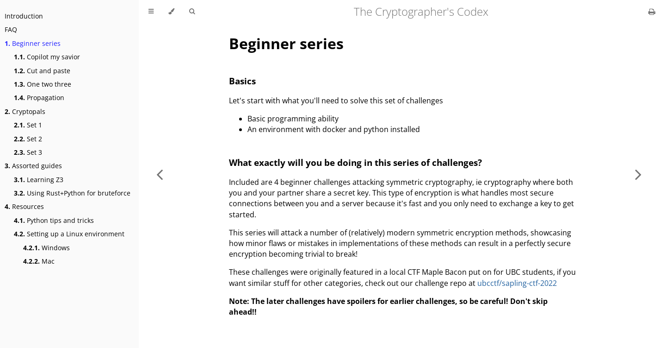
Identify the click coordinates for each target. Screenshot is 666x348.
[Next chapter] (638, 174)
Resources (24, 206)
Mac (39, 261)
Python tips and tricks (54, 220)
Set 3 (28, 152)
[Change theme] (171, 11)
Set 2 (28, 138)
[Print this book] (652, 11)
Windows (46, 247)
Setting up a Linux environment (69, 233)
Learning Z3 (38, 179)
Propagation (39, 97)
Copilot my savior (47, 56)
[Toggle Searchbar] (192, 11)
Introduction (24, 16)
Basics (242, 81)
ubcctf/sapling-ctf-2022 (517, 283)
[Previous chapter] (159, 174)
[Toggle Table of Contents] (151, 11)
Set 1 (28, 124)
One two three (42, 84)
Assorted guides (33, 165)
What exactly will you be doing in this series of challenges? (355, 162)
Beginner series (33, 43)
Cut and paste (42, 70)
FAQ (11, 29)
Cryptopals (25, 111)
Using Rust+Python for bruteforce (72, 193)
